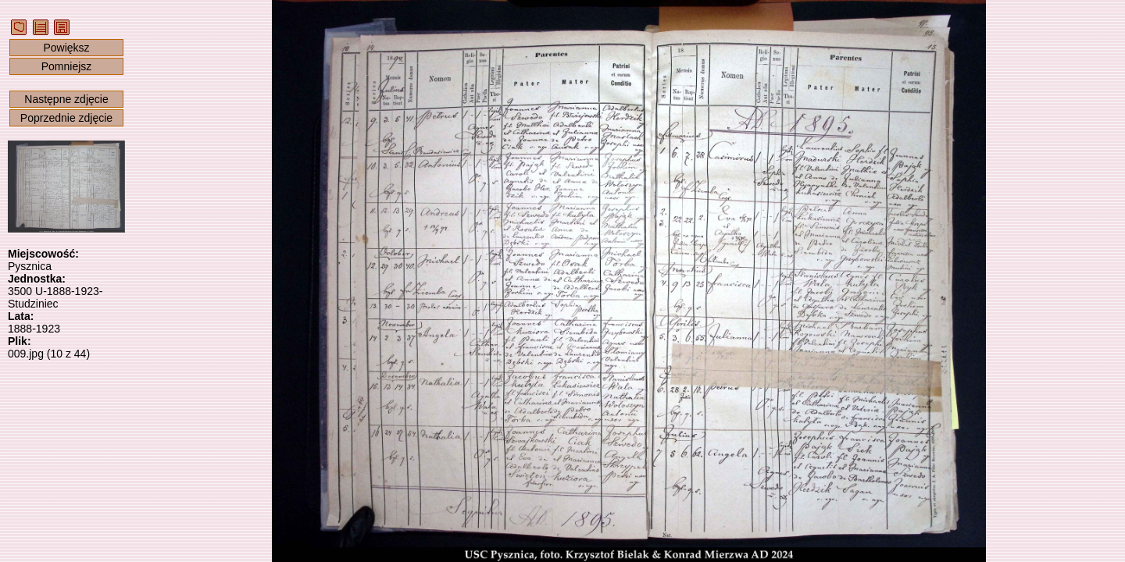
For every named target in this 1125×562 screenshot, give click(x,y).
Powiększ (66, 47)
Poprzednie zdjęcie (66, 118)
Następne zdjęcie (66, 99)
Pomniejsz (66, 66)
